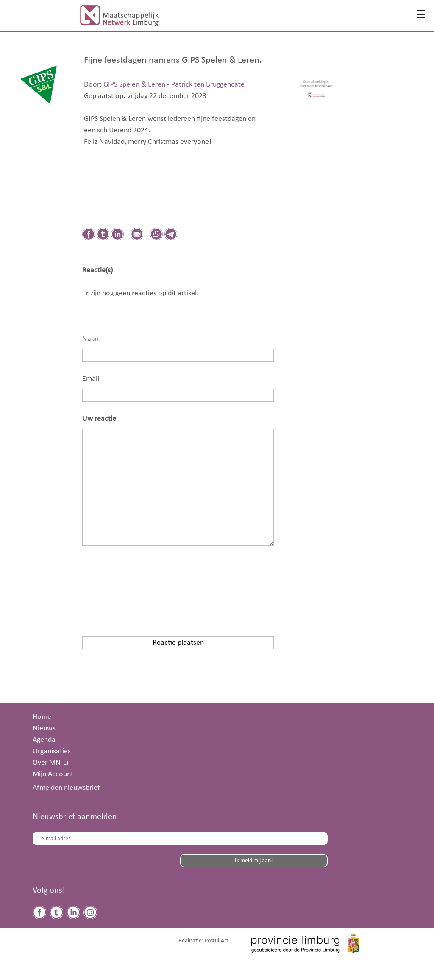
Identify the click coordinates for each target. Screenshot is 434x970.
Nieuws (44, 728)
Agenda (44, 740)
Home (42, 717)
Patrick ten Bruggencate (208, 84)
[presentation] (146, 585)
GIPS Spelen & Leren (134, 84)
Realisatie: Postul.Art (203, 941)
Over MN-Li (50, 763)
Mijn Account (53, 774)
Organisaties (52, 751)
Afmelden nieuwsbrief (66, 788)
